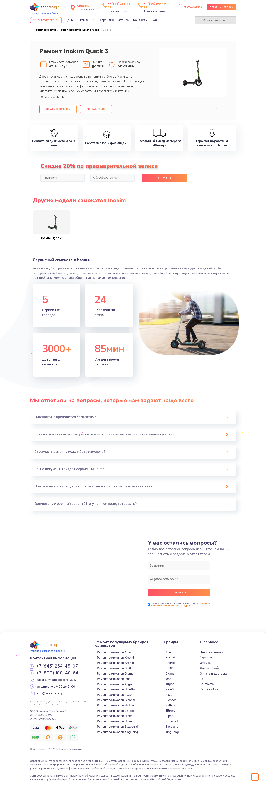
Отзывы (123, 20)
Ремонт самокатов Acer (114, 652)
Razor (169, 694)
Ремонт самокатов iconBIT (116, 679)
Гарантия (107, 20)
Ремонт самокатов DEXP (114, 668)
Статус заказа (192, 7)
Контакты (140, 20)
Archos (170, 663)
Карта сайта (209, 689)
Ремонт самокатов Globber (116, 700)
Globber (171, 700)
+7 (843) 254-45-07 (57, 666)
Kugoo (170, 684)
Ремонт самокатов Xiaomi (115, 657)
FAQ (154, 20)
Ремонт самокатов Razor (115, 694)
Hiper (169, 716)
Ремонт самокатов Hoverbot (117, 721)
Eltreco (170, 710)
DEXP (169, 668)
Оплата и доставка (213, 673)
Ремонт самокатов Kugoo (115, 684)
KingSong (172, 732)
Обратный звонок (221, 7)
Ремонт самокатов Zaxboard (117, 726)
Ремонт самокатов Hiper (114, 716)
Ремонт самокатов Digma (115, 673)
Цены (69, 20)
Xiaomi (170, 657)
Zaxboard (172, 726)
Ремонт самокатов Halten (115, 705)
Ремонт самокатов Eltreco (115, 711)
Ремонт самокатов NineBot (116, 689)
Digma (170, 673)
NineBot (171, 689)
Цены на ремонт (211, 652)
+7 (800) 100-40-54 (57, 673)
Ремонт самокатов (45, 29)
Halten (170, 705)
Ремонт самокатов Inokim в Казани (79, 29)
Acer (169, 652)
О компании (85, 20)
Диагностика (209, 668)
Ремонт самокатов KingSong (117, 732)
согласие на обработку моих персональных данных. (180, 604)
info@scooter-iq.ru (51, 693)
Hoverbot (172, 721)
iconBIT (171, 679)
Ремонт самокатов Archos (115, 663)
